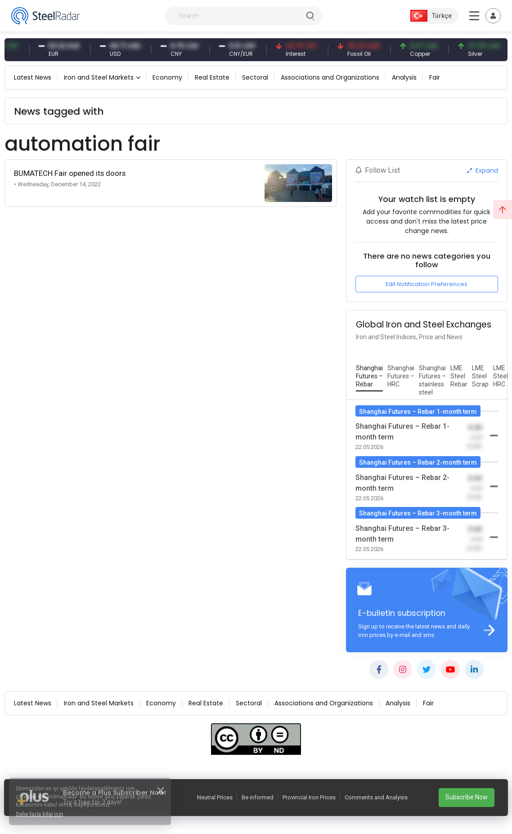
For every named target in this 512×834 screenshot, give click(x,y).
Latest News (32, 77)
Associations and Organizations (330, 77)
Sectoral (255, 77)
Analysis (404, 77)
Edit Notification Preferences (426, 284)
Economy (167, 77)
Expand (482, 170)
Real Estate (212, 77)
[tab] (369, 376)
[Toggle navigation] (493, 15)
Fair (434, 77)
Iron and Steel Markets (99, 77)
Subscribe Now (466, 797)
